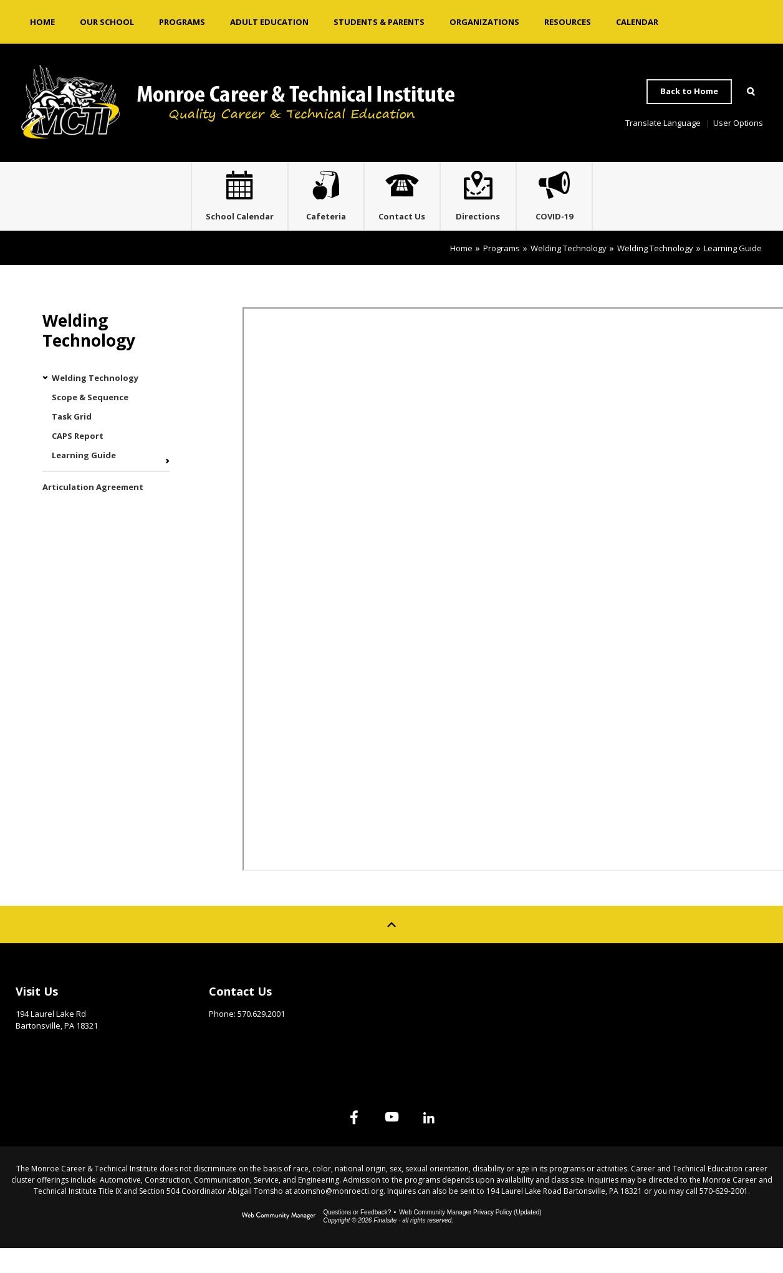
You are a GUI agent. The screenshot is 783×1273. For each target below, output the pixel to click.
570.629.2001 (261, 1038)
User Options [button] (738, 122)
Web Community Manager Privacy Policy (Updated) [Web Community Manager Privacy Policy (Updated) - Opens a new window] (470, 1237)
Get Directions (46, 1069)
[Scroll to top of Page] (391, 949)
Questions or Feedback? (357, 1237)
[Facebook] (329, 1142)
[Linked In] (454, 1142)
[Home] (42, 22)
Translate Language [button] (663, 122)
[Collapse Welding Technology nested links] (47, 403)
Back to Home (689, 91)
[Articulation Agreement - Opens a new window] (106, 512)
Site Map (613, 1013)
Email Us (226, 1058)
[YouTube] (391, 1142)
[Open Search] (750, 91)
